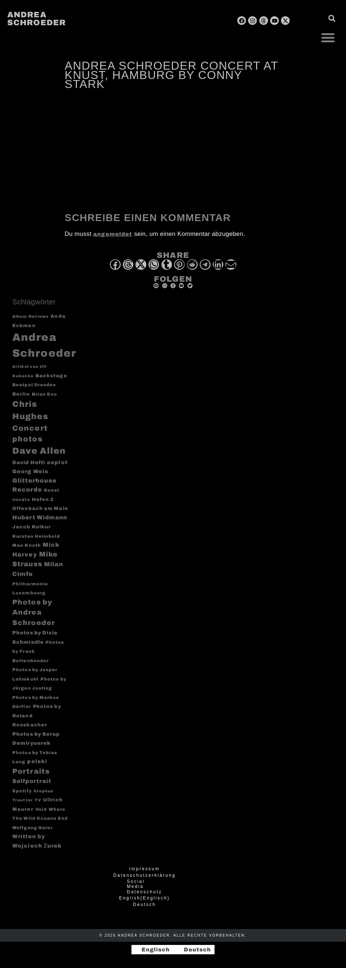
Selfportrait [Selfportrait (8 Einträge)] (31, 781)
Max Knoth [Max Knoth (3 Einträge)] (26, 545)
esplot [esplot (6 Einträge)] (57, 462)
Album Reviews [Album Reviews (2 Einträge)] (30, 316)
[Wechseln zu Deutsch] (194, 950)
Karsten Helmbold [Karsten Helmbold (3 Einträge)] (36, 536)
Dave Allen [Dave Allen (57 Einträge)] (39, 451)
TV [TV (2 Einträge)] (38, 800)
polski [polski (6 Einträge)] (37, 761)
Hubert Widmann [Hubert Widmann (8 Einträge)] (39, 517)
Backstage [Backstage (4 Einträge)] (51, 375)
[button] (328, 37)
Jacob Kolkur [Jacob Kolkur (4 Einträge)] (31, 526)
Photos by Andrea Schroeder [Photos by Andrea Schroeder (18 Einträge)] (33, 612)
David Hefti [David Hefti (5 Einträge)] (28, 462)
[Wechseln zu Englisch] (152, 950)
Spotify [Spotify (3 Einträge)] (22, 791)
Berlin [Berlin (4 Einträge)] (21, 394)
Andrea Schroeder (36, 18)
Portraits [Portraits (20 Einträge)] (31, 771)
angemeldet (112, 234)
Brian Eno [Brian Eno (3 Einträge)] (44, 394)
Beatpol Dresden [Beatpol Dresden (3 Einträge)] (34, 385)
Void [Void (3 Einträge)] (41, 809)
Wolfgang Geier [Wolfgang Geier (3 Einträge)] (32, 828)
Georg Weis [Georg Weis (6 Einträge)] (30, 471)
